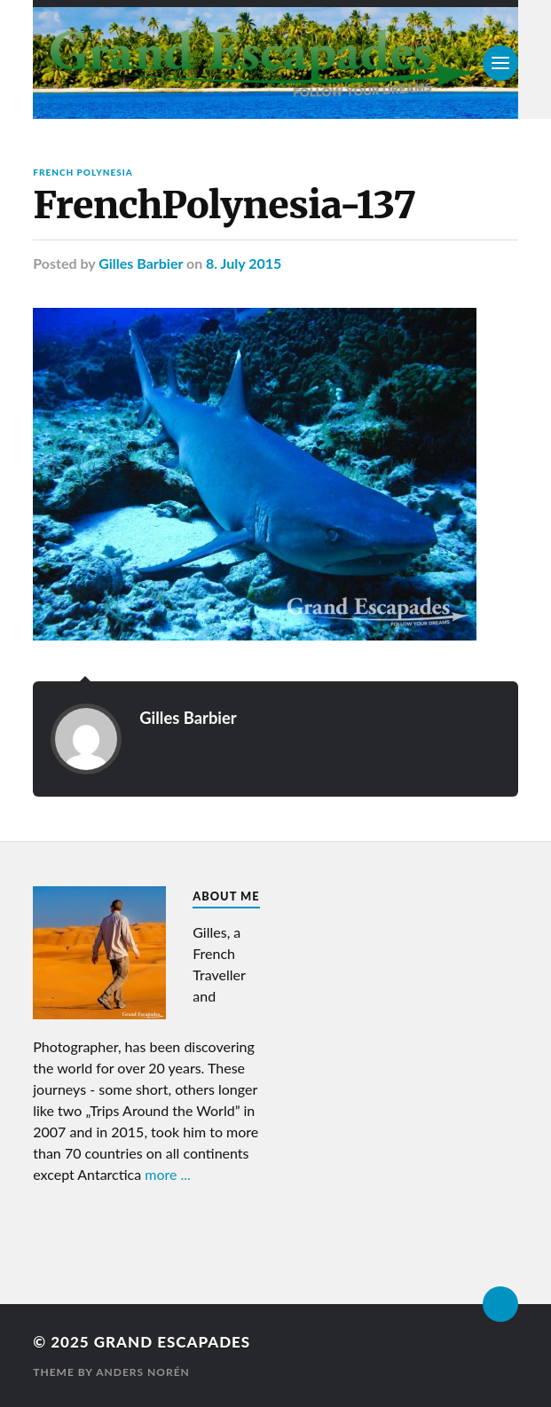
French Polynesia (83, 172)
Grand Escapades (172, 1341)
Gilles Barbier (140, 263)
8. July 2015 (243, 263)
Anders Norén (143, 1372)
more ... (168, 1174)
